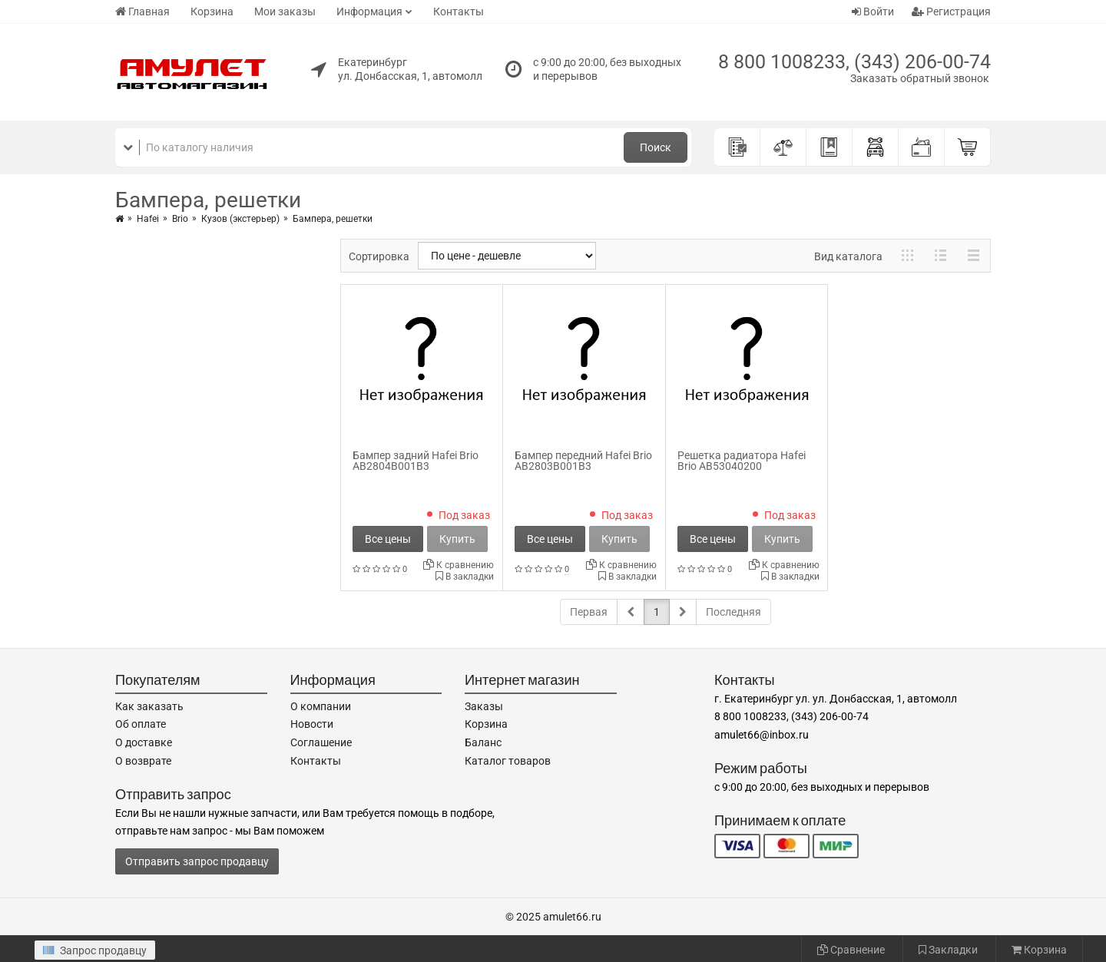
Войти (873, 11)
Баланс (483, 742)
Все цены (388, 539)
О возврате (143, 761)
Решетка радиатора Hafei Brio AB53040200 (741, 460)
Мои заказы (285, 11)
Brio (180, 218)
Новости (311, 724)
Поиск (655, 147)
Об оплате (140, 724)
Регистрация (951, 11)
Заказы (484, 706)
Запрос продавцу (95, 950)
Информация (369, 11)
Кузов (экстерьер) (240, 218)
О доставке (143, 742)
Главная (142, 11)
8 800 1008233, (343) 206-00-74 (854, 62)
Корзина (211, 11)
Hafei (148, 218)
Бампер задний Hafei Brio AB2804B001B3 (415, 460)
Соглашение (321, 742)
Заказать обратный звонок (919, 78)
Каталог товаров (508, 761)
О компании (320, 706)
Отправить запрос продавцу (197, 861)
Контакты (458, 11)
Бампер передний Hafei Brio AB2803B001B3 (583, 460)
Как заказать (149, 706)
